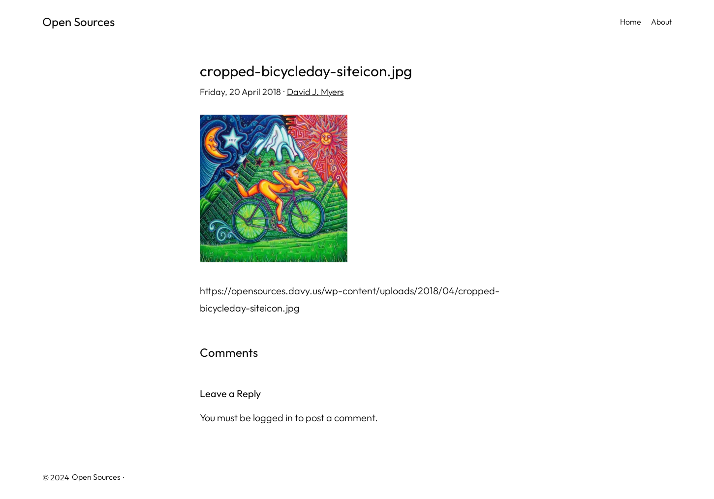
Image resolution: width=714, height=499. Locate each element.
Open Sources (78, 21)
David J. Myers (315, 91)
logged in (273, 417)
